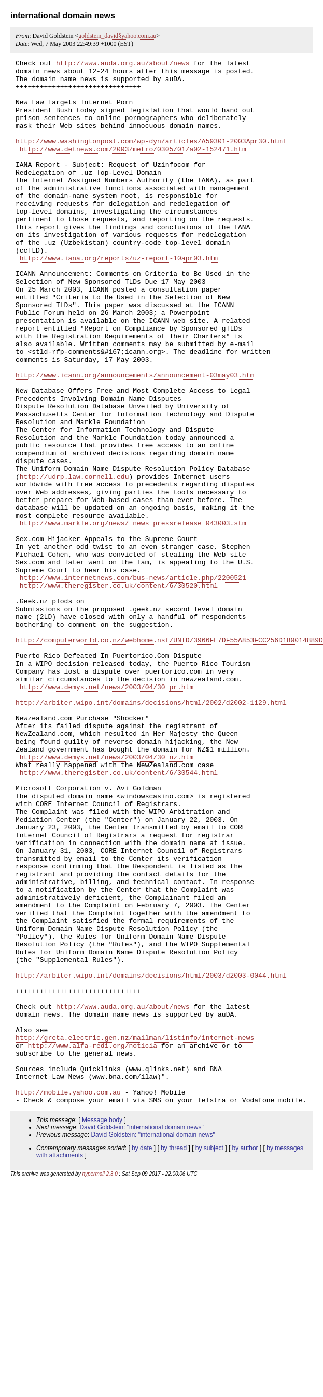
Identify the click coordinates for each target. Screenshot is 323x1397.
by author (245, 1357)
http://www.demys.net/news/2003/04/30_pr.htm (106, 813)
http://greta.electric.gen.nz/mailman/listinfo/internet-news (135, 1233)
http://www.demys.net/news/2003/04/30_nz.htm (106, 897)
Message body (102, 1329)
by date (142, 1357)
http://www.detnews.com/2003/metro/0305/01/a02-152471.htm (133, 167)
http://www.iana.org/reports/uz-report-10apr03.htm (119, 298)
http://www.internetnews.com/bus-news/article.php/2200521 (133, 682)
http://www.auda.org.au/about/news (122, 64)
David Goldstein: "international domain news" (141, 1336)
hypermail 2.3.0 (99, 1383)
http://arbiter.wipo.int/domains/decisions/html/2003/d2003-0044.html (151, 1159)
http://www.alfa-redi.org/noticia (92, 1243)
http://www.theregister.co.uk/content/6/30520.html (119, 691)
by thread (174, 1357)
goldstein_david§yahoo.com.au (117, 35)
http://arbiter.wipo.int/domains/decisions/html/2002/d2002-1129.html (151, 831)
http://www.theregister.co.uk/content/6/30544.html (119, 915)
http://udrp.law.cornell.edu (74, 560)
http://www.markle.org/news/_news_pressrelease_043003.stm (133, 616)
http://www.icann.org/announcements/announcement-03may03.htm (135, 438)
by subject (209, 1357)
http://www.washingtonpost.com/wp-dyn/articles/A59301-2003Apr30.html (151, 158)
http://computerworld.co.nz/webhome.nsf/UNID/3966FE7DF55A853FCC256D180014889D (169, 756)
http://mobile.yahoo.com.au (68, 1299)
